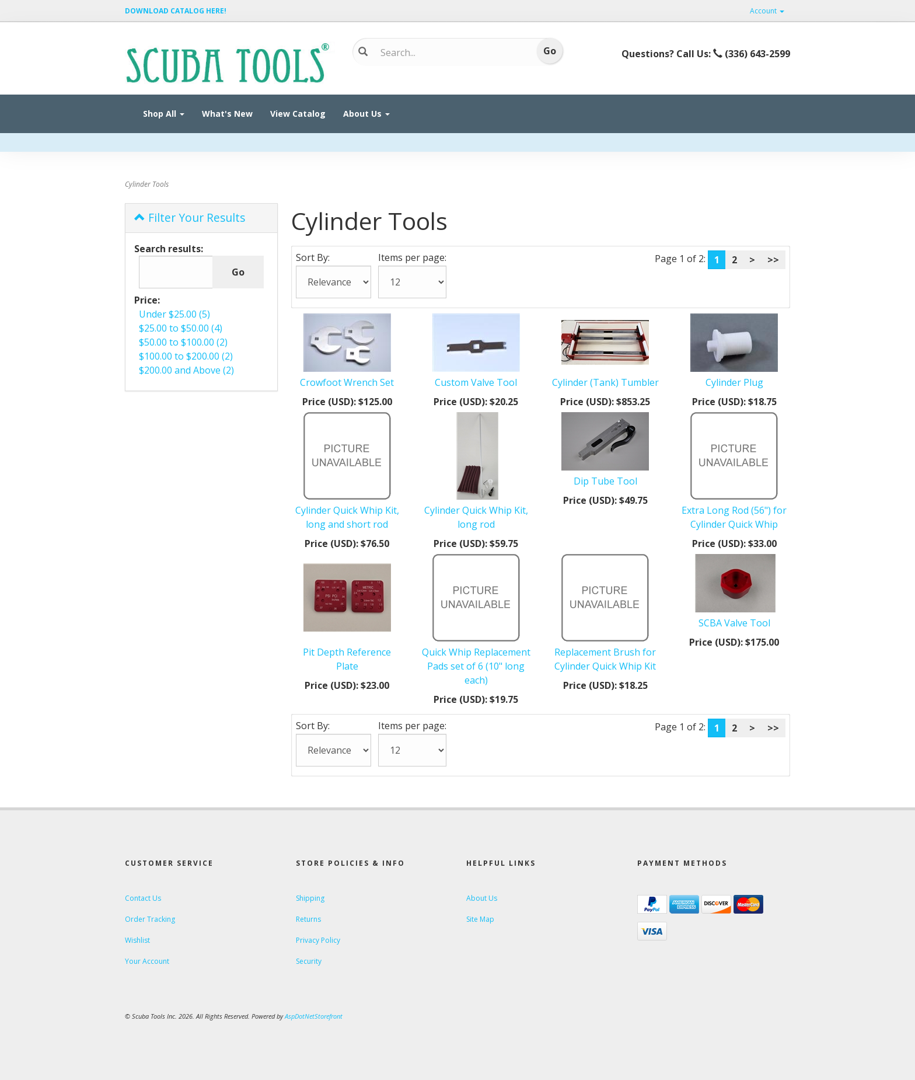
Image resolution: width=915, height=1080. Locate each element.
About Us (366, 113)
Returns (308, 919)
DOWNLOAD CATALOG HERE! (175, 11)
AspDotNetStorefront (314, 1016)
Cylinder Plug (734, 382)
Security (309, 961)
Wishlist (137, 940)
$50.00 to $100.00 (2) (183, 342)
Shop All (163, 113)
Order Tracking (150, 919)
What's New (227, 113)
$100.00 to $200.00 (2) (186, 356)
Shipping (310, 898)
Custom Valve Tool (476, 382)
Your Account (147, 961)
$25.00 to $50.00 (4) (180, 328)
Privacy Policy (318, 940)
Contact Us (143, 898)
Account (767, 11)
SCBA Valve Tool (734, 622)
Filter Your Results (189, 217)
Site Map (480, 919)
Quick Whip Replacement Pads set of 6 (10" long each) (476, 666)
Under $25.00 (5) (174, 314)
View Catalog (298, 113)
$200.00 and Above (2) (186, 370)
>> (773, 259)
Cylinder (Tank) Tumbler (605, 382)
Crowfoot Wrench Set (347, 382)
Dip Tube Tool (605, 481)
